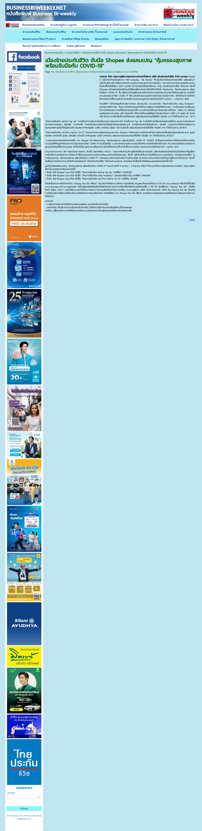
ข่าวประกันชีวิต (72, 52)
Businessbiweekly (54, 52)
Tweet (192, 220)
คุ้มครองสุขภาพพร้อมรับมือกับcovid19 (94, 72)
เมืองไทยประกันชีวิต (65, 72)
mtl (52, 72)
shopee (117, 72)
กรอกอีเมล (11, 793)
